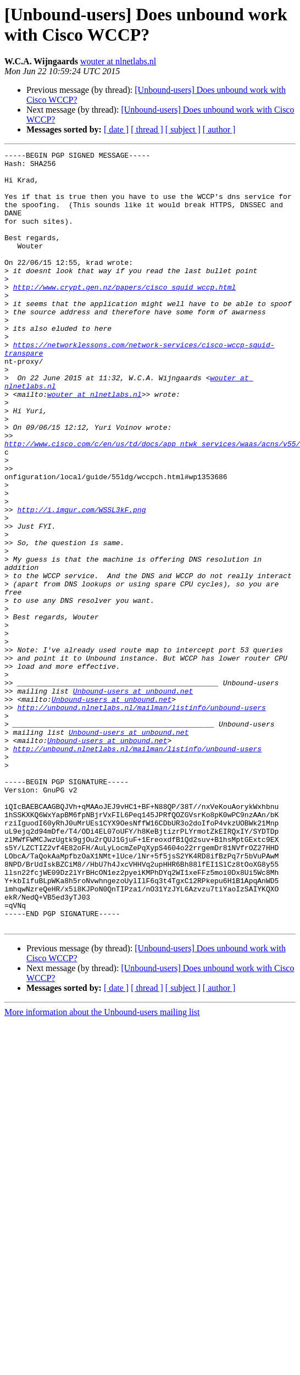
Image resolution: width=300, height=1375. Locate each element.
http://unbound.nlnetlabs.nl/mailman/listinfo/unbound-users (141, 819)
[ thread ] (147, 129)
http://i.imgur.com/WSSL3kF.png (81, 582)
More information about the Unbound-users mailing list (102, 1167)
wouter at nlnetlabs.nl (118, 61)
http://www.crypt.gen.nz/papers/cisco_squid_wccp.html (124, 315)
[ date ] (116, 129)
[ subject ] (183, 129)
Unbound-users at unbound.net (133, 800)
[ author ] (219, 129)
